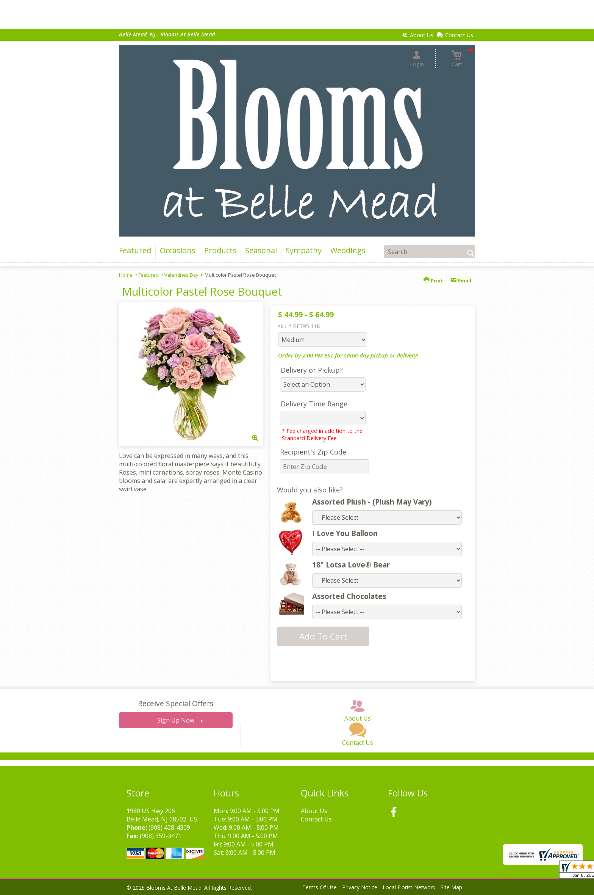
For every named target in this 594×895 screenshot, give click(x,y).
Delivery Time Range (314, 403)
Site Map (451, 887)
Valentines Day (181, 274)
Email (461, 280)
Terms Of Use (319, 887)
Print (433, 280)
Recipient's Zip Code (313, 451)
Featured (148, 274)
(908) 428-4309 (169, 827)
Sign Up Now (175, 720)
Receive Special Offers (175, 703)
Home (126, 274)
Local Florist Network (409, 887)
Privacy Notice (359, 887)
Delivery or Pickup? (312, 370)
